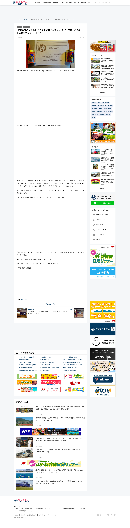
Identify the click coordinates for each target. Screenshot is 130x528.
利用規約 (16, 515)
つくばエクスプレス (108, 111)
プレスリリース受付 (52, 515)
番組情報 (69, 2)
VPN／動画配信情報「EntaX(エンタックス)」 (26, 511)
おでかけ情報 (47, 2)
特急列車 (108, 114)
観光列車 (94, 105)
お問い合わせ (42, 515)
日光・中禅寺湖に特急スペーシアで (73, 359)
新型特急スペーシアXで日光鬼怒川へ (51, 367)
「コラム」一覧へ (50, 304)
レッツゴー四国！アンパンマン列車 (73, 364)
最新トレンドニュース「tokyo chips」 (25, 508)
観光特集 (55, 2)
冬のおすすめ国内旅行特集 (25, 367)
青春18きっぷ (95, 114)
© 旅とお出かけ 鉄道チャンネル (20, 517)
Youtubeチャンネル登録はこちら (102, 214)
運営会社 (23, 515)
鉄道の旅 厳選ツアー (24, 359)
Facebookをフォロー (99, 235)
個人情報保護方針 (31, 515)
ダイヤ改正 (110, 105)
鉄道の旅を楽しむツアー (70, 367)
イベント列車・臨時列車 (103, 102)
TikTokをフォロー (98, 225)
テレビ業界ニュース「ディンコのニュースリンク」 (49, 508)
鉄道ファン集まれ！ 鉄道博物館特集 (28, 370)
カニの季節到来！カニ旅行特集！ (72, 362)
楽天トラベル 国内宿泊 (48, 362)
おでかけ (94, 102)
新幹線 (93, 111)
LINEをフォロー (98, 240)
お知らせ (84, 2)
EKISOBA (26, 26)
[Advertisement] (65, 12)
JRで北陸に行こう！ (47, 370)
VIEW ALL (102, 92)
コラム (62, 2)
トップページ (17, 19)
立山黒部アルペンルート (48, 357)
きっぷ (93, 117)
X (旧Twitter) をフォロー (100, 230)
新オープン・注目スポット (105, 108)
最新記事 (38, 2)
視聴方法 (76, 2)
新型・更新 (94, 108)
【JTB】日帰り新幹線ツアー (71, 357)
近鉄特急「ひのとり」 (47, 359)
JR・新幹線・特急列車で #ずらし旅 (27, 364)
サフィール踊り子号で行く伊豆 (26, 357)
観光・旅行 (99, 111)
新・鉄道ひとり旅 (102, 105)
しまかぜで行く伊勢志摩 (25, 362)
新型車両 (102, 114)
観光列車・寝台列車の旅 (70, 370)
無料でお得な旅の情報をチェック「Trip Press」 (75, 508)
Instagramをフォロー (99, 220)
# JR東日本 (24, 299)
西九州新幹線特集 (46, 364)
